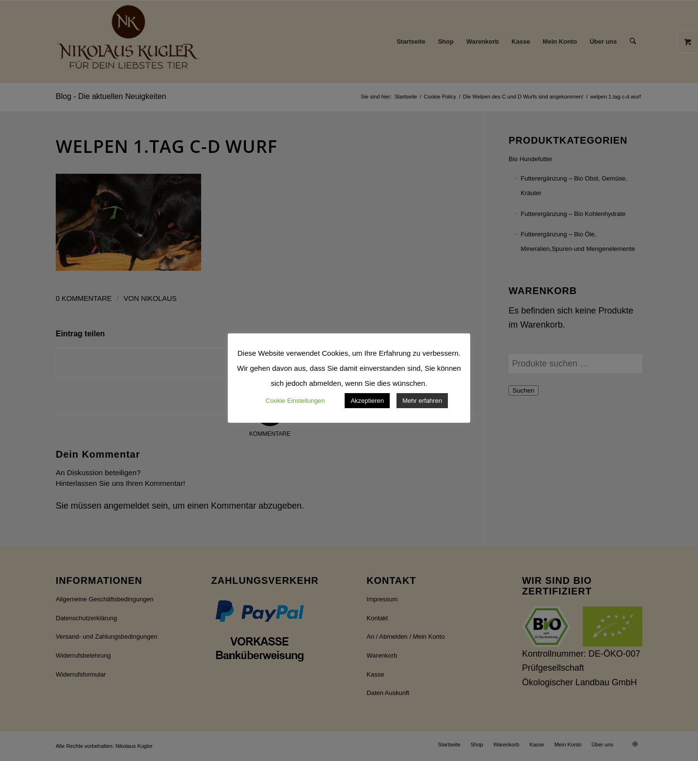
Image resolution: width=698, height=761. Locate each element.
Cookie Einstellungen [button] (295, 400)
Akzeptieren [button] (367, 400)
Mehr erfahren (422, 400)
